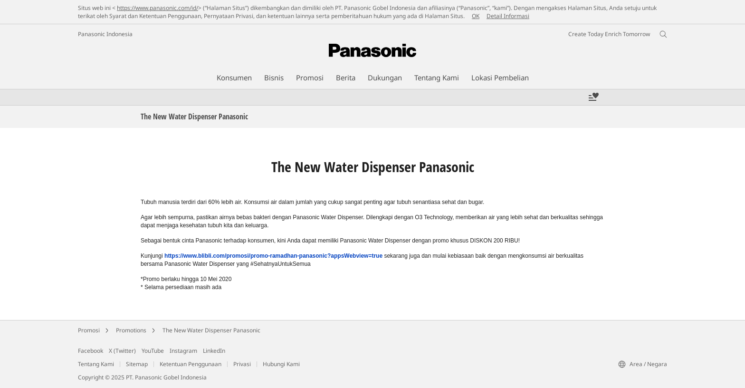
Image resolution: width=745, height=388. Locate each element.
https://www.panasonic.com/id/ (157, 8)
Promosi (89, 330)
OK (475, 16)
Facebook (90, 351)
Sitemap (137, 364)
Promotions (131, 330)
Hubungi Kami (281, 364)
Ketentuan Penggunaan (190, 364)
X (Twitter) (122, 351)
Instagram (183, 351)
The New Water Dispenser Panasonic (211, 330)
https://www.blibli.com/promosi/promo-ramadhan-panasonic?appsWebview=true (273, 255)
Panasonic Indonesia (105, 34)
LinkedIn (214, 351)
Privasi (242, 364)
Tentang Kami (96, 364)
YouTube (153, 351)
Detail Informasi (508, 16)
